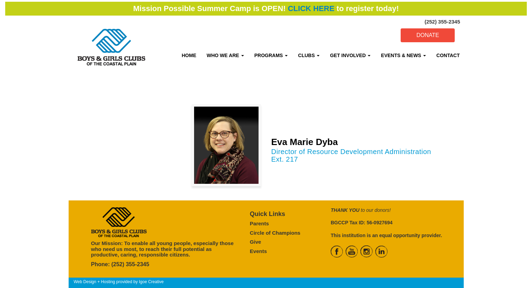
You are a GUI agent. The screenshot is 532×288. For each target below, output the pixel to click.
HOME (189, 55)
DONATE (427, 35)
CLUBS (309, 55)
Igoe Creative (151, 281)
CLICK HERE (311, 8)
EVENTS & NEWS (403, 55)
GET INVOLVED (350, 55)
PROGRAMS (271, 55)
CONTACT (448, 55)
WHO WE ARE (225, 55)
